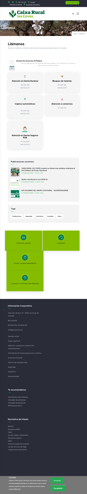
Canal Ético (12, 371)
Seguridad (28, 216)
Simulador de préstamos (17, 400)
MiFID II (11, 426)
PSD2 (10, 432)
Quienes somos (13, 336)
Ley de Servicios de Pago (17, 447)
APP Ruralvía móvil (15, 405)
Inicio (75, 34)
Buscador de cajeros (31, 4)
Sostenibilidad (13, 376)
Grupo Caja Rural (14, 341)
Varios (59, 216)
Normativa (39, 216)
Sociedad (50, 216)
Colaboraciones (27, 173)
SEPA (10, 441)
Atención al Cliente (15, 358)
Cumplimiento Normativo (17, 449)
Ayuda (31, 2)
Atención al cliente (15, 4)
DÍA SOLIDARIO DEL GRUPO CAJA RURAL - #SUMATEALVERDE (44, 190)
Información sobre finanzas (18, 397)
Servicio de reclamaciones (17, 362)
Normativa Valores (15, 438)
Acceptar (57, 481)
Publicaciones (16, 216)
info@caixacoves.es (15, 330)
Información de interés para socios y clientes (24, 353)
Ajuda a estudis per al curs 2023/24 (34, 179)
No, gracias (58, 488)
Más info (17, 489)
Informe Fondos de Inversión (18, 444)
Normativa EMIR (14, 429)
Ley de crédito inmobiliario (18, 435)
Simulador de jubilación (17, 403)
